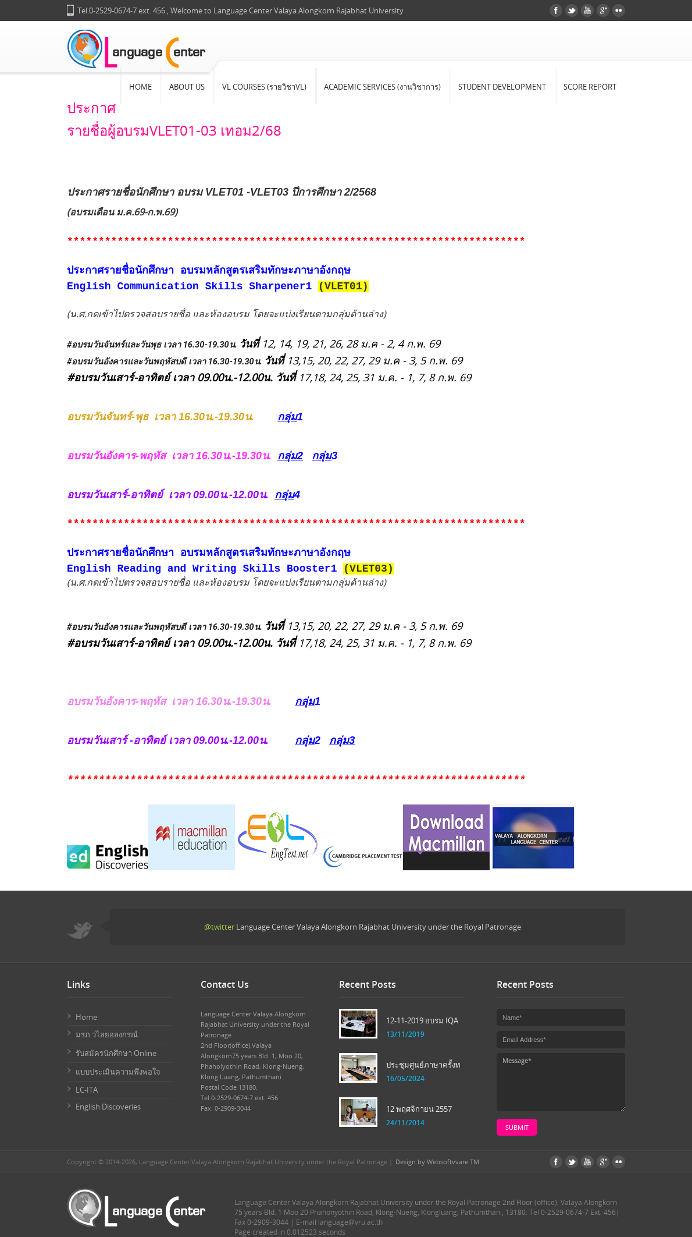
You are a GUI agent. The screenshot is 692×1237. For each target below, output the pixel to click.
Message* (561, 1082)
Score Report (589, 86)
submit (517, 1127)
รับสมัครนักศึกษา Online (116, 1053)
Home (140, 86)
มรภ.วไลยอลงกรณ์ (107, 1034)
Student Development (502, 86)
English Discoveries (108, 1106)
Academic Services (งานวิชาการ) (382, 86)
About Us (187, 86)
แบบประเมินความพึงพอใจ (118, 1071)
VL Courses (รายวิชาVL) (264, 86)
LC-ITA (87, 1089)
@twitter (219, 926)
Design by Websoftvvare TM (437, 1161)
